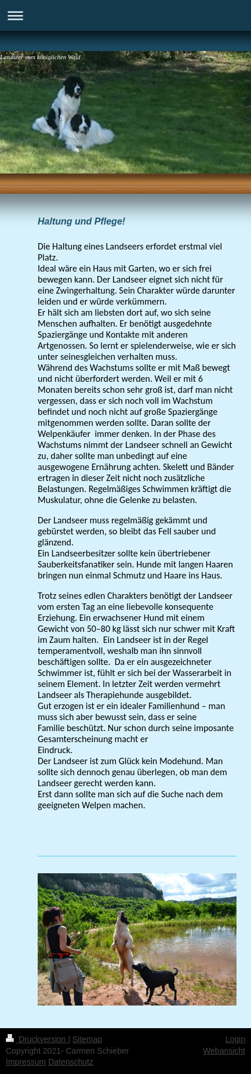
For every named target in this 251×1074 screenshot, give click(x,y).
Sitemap (87, 1039)
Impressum (26, 1061)
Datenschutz (70, 1061)
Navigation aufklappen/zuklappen (125, 15)
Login (235, 1039)
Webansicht (224, 1050)
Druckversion (37, 1039)
